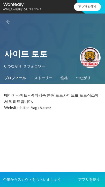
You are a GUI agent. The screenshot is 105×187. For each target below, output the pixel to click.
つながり (83, 78)
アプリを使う (87, 6)
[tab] (15, 78)
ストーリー (43, 78)
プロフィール (15, 78)
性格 (64, 78)
